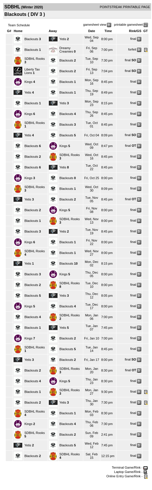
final (133, 38)
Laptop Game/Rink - (131, 472)
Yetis (63, 39)
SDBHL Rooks (34, 58)
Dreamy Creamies (67, 49)
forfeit (132, 49)
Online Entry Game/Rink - (127, 476)
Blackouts (31, 39)
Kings (28, 81)
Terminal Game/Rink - (130, 467)
